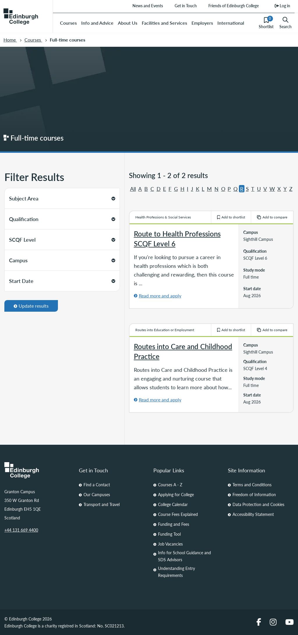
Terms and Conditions (252, 484)
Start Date (62, 280)
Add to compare (272, 217)
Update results (31, 305)
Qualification (62, 219)
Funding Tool (169, 534)
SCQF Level (62, 239)
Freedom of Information (254, 494)
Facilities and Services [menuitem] (164, 22)
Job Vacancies (170, 544)
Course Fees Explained (178, 514)
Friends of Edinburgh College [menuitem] (233, 5)
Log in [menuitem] (282, 5)
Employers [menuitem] (202, 22)
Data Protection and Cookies (258, 504)
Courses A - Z (170, 484)
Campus (62, 260)
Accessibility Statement (253, 514)
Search (285, 23)
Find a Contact (97, 484)
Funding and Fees (173, 524)
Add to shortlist (231, 217)
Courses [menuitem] (68, 22)
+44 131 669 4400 (21, 530)
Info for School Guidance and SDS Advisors (184, 556)
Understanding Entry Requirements (176, 571)
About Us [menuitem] (127, 22)
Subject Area (62, 198)
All (133, 188)
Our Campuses (97, 494)
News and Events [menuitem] (147, 5)
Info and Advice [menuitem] (97, 22)
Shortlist (266, 22)
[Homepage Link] (37, 470)
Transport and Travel (102, 504)
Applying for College (176, 494)
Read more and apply (160, 295)
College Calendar (173, 504)
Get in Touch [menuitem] (186, 5)
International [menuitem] (230, 22)
